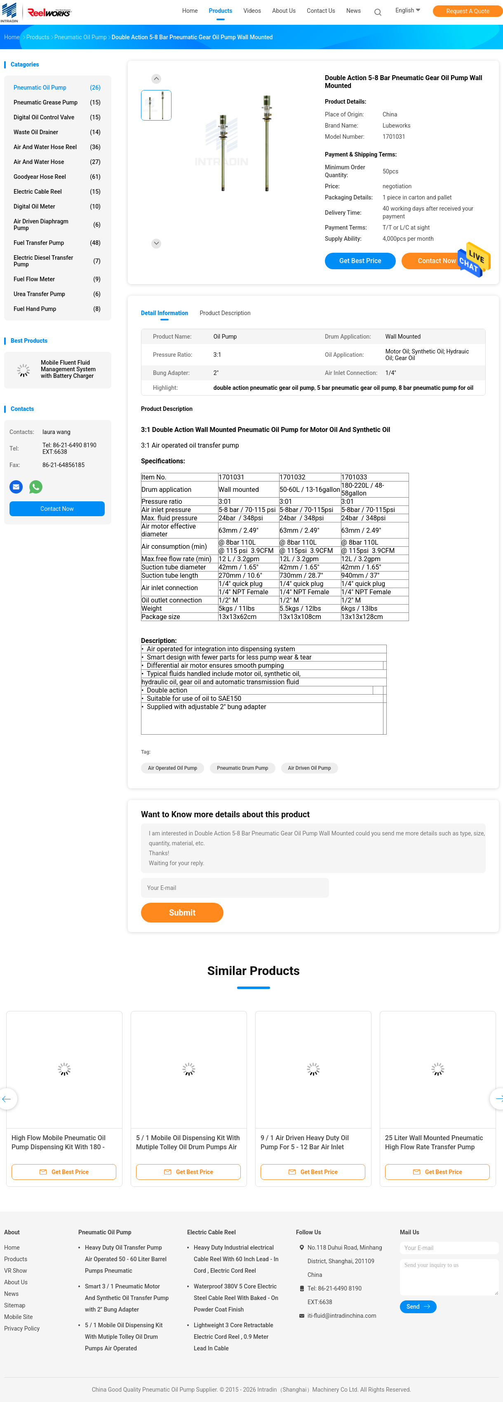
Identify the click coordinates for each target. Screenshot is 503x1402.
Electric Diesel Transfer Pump (57, 261)
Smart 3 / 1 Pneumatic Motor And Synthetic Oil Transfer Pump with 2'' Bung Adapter (127, 1298)
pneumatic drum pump (242, 768)
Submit (182, 913)
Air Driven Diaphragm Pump (57, 224)
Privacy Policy (22, 1328)
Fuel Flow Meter (57, 279)
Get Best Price (360, 261)
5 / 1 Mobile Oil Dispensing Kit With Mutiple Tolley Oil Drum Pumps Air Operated (188, 1147)
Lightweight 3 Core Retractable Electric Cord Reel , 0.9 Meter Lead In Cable (233, 1337)
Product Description (225, 313)
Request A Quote (468, 11)
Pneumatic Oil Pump (57, 87)
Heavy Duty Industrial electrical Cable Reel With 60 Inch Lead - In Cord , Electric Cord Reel (236, 1259)
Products (15, 1259)
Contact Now (57, 508)
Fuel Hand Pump (57, 309)
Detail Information (164, 313)
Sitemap (14, 1305)
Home (12, 1247)
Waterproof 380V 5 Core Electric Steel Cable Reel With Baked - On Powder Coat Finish (236, 1298)
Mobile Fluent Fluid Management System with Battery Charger (68, 369)
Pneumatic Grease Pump (57, 102)
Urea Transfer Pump (57, 294)
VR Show (15, 1270)
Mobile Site (18, 1317)
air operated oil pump (172, 768)
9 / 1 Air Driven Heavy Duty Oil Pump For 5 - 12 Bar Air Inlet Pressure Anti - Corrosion (305, 1147)
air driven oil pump (309, 768)
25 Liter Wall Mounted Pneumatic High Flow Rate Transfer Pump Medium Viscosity (434, 1147)
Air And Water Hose (57, 162)
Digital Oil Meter (57, 206)
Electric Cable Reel (57, 191)
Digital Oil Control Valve (57, 117)
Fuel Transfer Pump (57, 243)
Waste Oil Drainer (57, 132)
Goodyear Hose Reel (57, 177)
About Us (16, 1282)
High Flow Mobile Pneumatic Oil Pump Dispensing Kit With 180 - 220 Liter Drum (59, 1147)
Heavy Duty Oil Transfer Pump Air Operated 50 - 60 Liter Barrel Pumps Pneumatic (126, 1259)
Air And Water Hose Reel (57, 147)
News (11, 1294)
